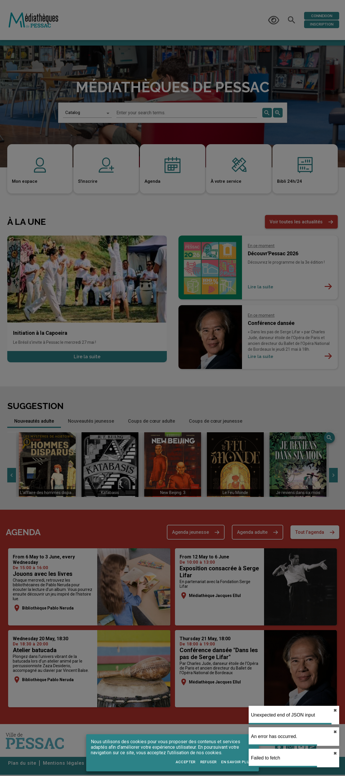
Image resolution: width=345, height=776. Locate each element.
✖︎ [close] (335, 732)
